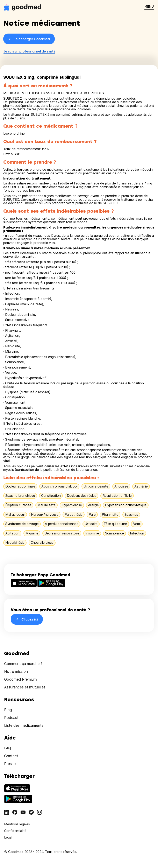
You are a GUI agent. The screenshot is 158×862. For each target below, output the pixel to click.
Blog (8, 710)
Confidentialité (15, 831)
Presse (10, 764)
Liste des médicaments (23, 725)
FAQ (7, 748)
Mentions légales (17, 824)
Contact (11, 756)
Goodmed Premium (20, 679)
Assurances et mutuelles (24, 687)
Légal (8, 837)
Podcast (11, 717)
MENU (149, 6)
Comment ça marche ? (23, 663)
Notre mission (16, 671)
